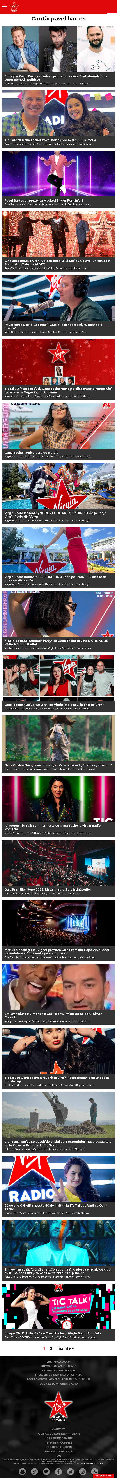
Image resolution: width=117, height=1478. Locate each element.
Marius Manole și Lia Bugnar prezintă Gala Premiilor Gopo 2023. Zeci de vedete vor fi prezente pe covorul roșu (57, 951)
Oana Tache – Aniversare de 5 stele (31, 452)
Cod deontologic (58, 1447)
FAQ (58, 1456)
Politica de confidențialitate (58, 1433)
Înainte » (65, 1348)
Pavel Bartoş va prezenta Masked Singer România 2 (44, 200)
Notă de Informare (59, 1438)
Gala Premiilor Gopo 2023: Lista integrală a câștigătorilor (48, 889)
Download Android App (58, 1366)
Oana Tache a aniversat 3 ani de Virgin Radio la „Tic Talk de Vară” (54, 705)
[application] (107, 6)
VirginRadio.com (58, 1361)
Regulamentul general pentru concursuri (58, 1379)
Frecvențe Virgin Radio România (58, 1375)
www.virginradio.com (93, 1464)
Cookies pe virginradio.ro (58, 1383)
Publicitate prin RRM (59, 1451)
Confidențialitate (103, 1476)
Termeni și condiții (58, 1442)
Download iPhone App (58, 1370)
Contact (58, 1429)
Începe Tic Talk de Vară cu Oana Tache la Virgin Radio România (53, 1333)
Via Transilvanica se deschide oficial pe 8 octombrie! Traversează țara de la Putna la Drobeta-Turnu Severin (58, 1143)
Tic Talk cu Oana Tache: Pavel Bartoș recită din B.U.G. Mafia (50, 140)
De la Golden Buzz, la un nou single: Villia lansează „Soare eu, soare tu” (58, 765)
